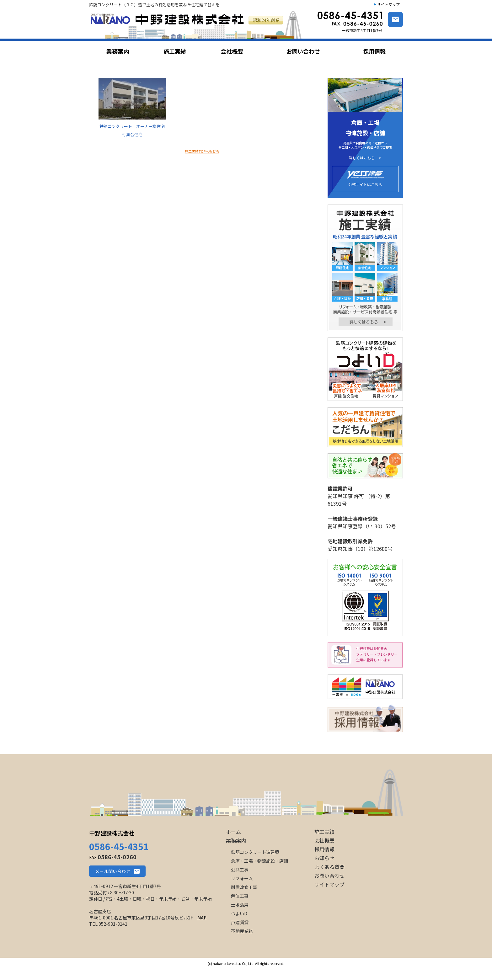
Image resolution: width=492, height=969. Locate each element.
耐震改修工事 (244, 887)
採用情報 (324, 849)
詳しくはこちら (362, 158)
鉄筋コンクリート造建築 (255, 852)
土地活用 (240, 905)
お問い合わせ (329, 875)
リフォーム (242, 878)
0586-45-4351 (119, 846)
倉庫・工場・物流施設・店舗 (259, 861)
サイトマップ (388, 4)
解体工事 (240, 896)
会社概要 (324, 840)
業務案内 (236, 840)
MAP (201, 917)
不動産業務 (242, 931)
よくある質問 (329, 867)
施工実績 (324, 831)
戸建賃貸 (240, 922)
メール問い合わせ (112, 871)
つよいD (239, 913)
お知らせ (324, 858)
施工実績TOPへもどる (202, 151)
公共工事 (240, 869)
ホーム (233, 831)
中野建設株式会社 (111, 833)
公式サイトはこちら (365, 179)
